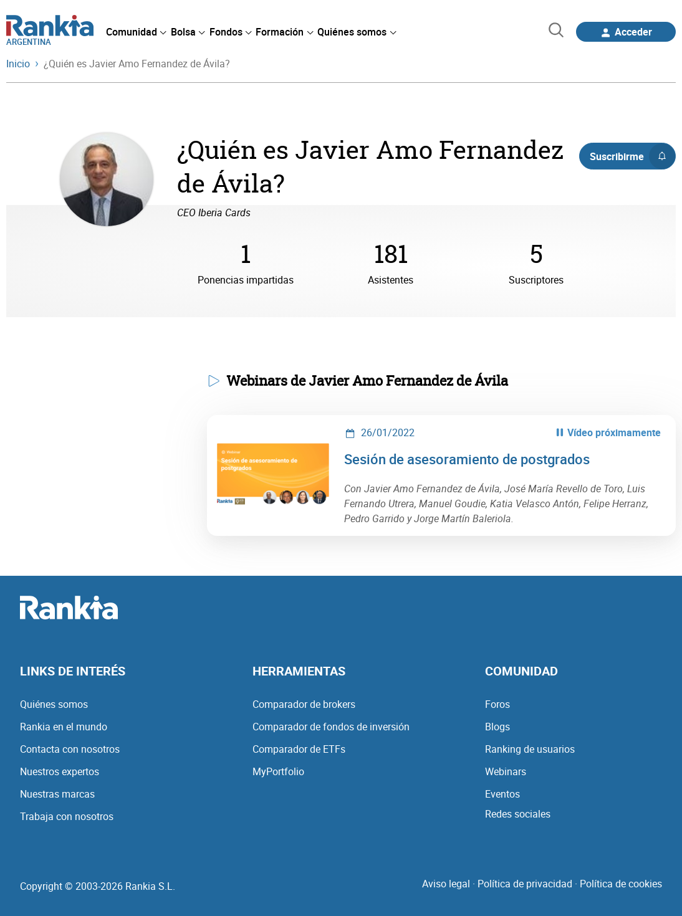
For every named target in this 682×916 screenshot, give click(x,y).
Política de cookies (621, 883)
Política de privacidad (525, 883)
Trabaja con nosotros (66, 816)
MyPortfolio (278, 771)
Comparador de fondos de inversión (331, 726)
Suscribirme (632, 156)
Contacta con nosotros (70, 749)
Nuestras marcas (57, 794)
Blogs (497, 726)
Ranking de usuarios (530, 749)
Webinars (505, 771)
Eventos (502, 794)
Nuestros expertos (59, 771)
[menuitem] (135, 32)
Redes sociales (517, 814)
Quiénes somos (54, 704)
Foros (497, 704)
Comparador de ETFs (298, 749)
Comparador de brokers (303, 704)
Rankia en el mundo (63, 726)
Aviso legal (446, 883)
